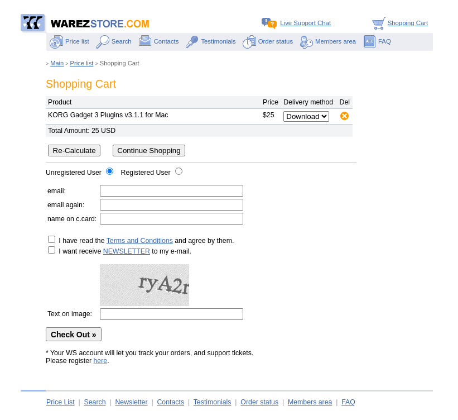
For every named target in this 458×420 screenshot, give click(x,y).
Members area (328, 41)
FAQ (377, 41)
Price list (69, 41)
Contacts (158, 41)
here (101, 361)
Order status (268, 41)
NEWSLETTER (126, 251)
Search (114, 41)
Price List (60, 402)
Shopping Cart (398, 23)
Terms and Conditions (140, 241)
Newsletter (131, 402)
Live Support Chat (296, 23)
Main (57, 63)
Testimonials (210, 41)
